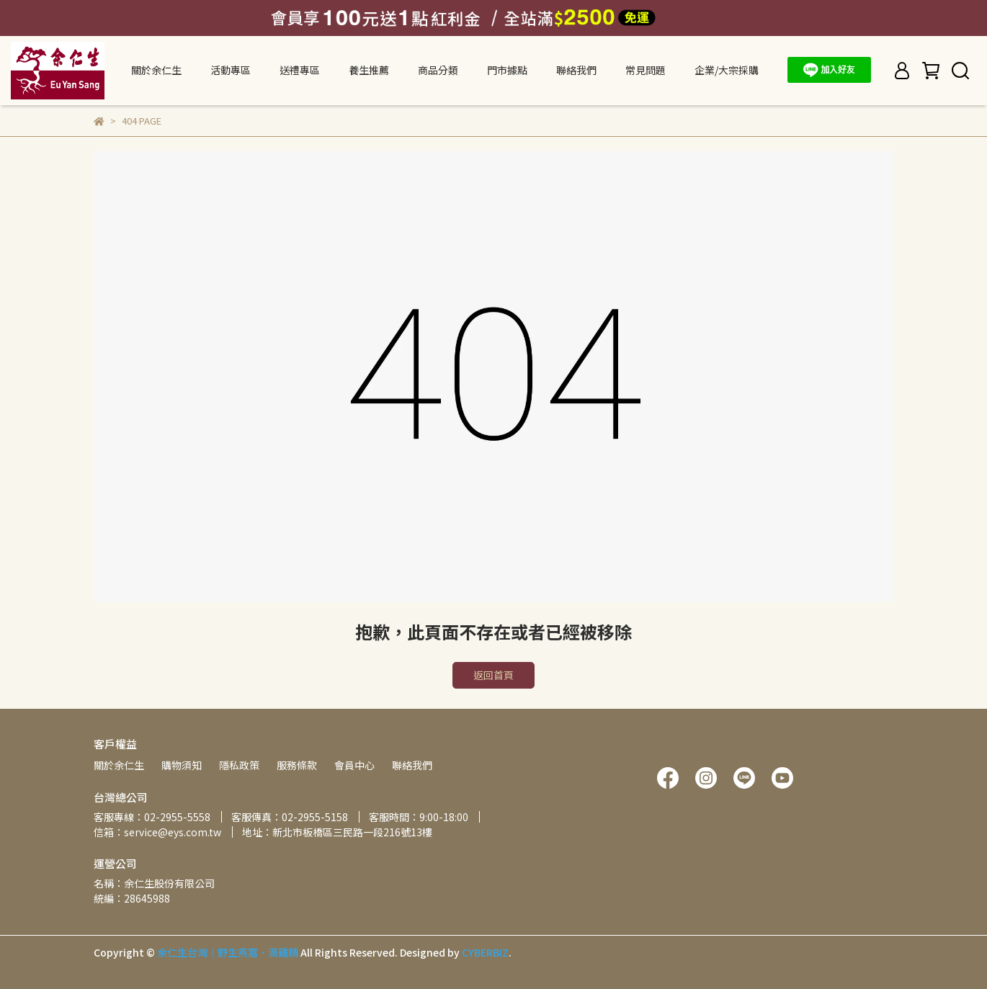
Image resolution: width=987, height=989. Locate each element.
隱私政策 (239, 765)
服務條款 (297, 765)
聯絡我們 (576, 70)
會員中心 (354, 765)
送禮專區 (300, 70)
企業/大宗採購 (727, 70)
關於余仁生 (119, 765)
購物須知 (181, 765)
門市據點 (507, 70)
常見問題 (645, 70)
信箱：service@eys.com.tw (157, 832)
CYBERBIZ (485, 952)
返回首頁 (493, 675)
